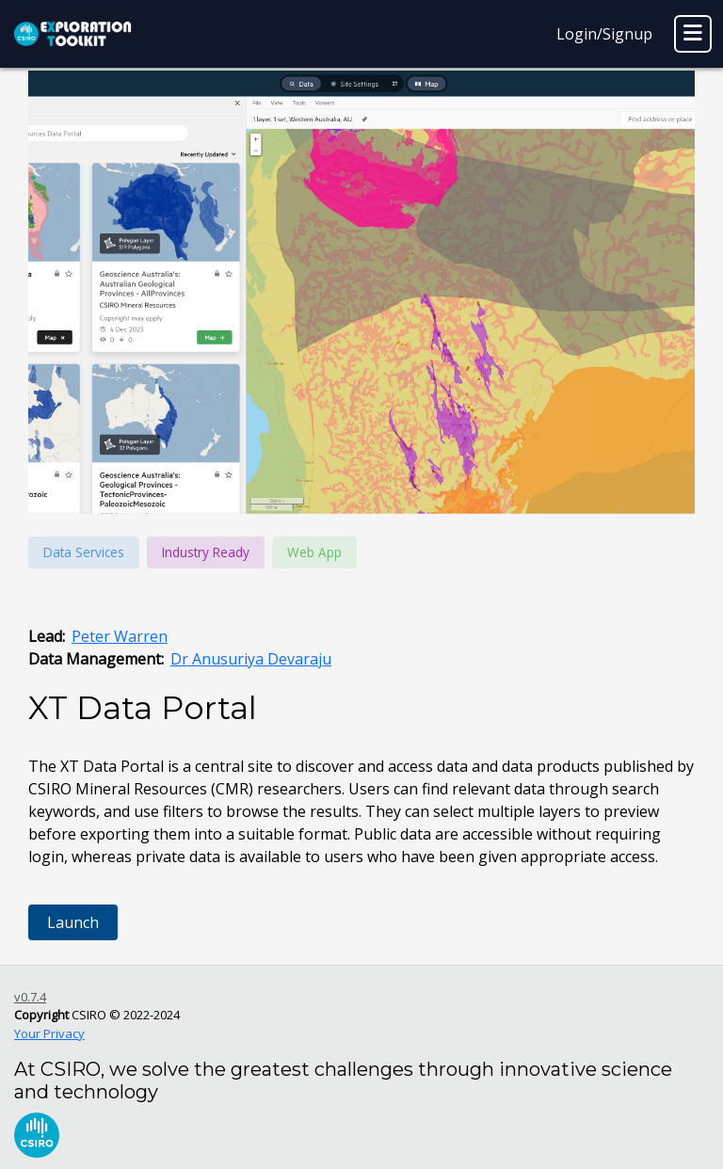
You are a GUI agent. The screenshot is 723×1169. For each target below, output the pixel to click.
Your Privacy (49, 1033)
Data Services (83, 552)
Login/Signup (604, 34)
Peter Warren (120, 636)
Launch (73, 922)
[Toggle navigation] (693, 34)
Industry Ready (205, 552)
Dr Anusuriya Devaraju (250, 659)
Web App (314, 552)
